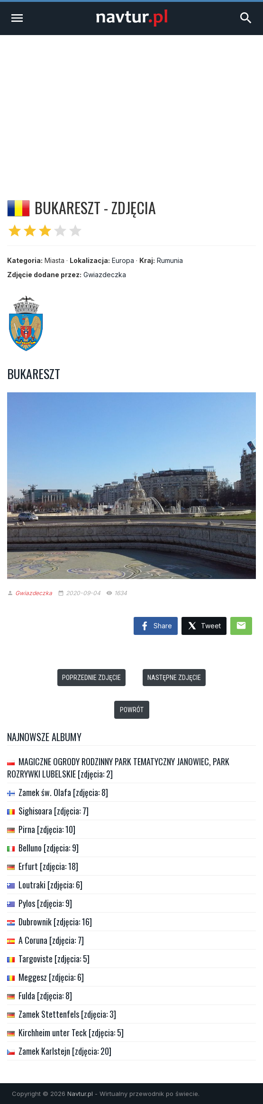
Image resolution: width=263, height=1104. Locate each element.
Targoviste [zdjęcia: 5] (54, 958)
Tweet (204, 626)
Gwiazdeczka (104, 275)
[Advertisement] (131, 106)
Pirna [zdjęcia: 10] (46, 829)
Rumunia (170, 260)
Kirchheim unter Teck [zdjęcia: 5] (71, 1032)
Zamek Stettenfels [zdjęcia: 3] (67, 1014)
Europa (123, 260)
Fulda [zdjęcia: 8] (45, 995)
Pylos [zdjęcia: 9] (45, 903)
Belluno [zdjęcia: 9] (48, 848)
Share (155, 626)
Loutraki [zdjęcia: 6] (50, 884)
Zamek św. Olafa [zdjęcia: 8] (63, 792)
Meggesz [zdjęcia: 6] (51, 977)
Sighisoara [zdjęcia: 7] (53, 811)
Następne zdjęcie (174, 677)
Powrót (132, 710)
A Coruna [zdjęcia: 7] (51, 940)
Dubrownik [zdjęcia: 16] (55, 921)
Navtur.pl (80, 1093)
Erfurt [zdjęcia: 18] (48, 866)
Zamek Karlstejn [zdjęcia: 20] (64, 1051)
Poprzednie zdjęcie (91, 677)
